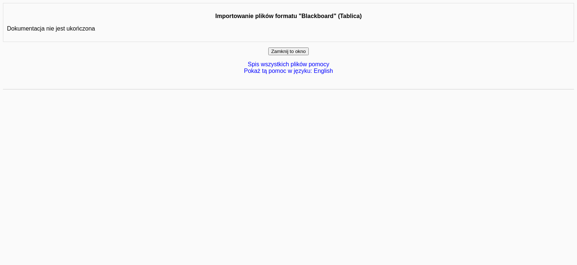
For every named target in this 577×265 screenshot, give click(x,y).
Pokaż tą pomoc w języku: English (288, 71)
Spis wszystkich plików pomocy (288, 64)
